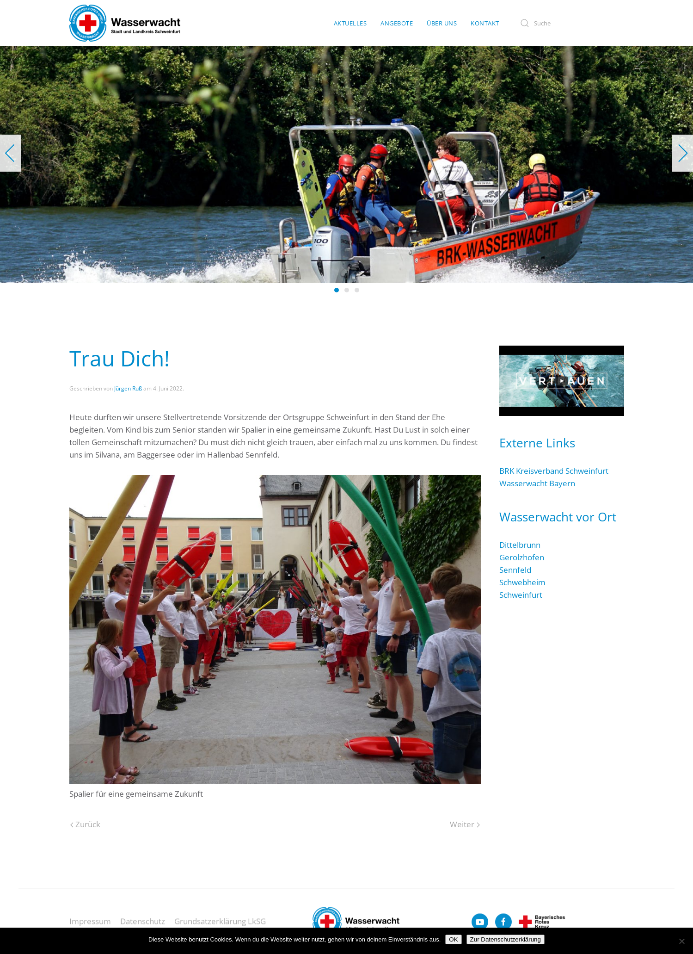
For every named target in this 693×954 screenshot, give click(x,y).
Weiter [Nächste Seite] (464, 824)
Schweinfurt (520, 594)
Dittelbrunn (519, 544)
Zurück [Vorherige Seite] (85, 824)
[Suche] (568, 23)
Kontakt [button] (485, 23)
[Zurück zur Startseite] (124, 23)
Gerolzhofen (521, 557)
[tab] (336, 290)
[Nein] (681, 941)
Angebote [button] (396, 23)
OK (453, 939)
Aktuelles (350, 23)
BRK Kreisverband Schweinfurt (553, 470)
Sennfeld (515, 569)
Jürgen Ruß (128, 388)
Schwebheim (522, 582)
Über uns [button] (442, 23)
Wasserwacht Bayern (537, 483)
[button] (10, 153)
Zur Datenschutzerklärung (505, 939)
